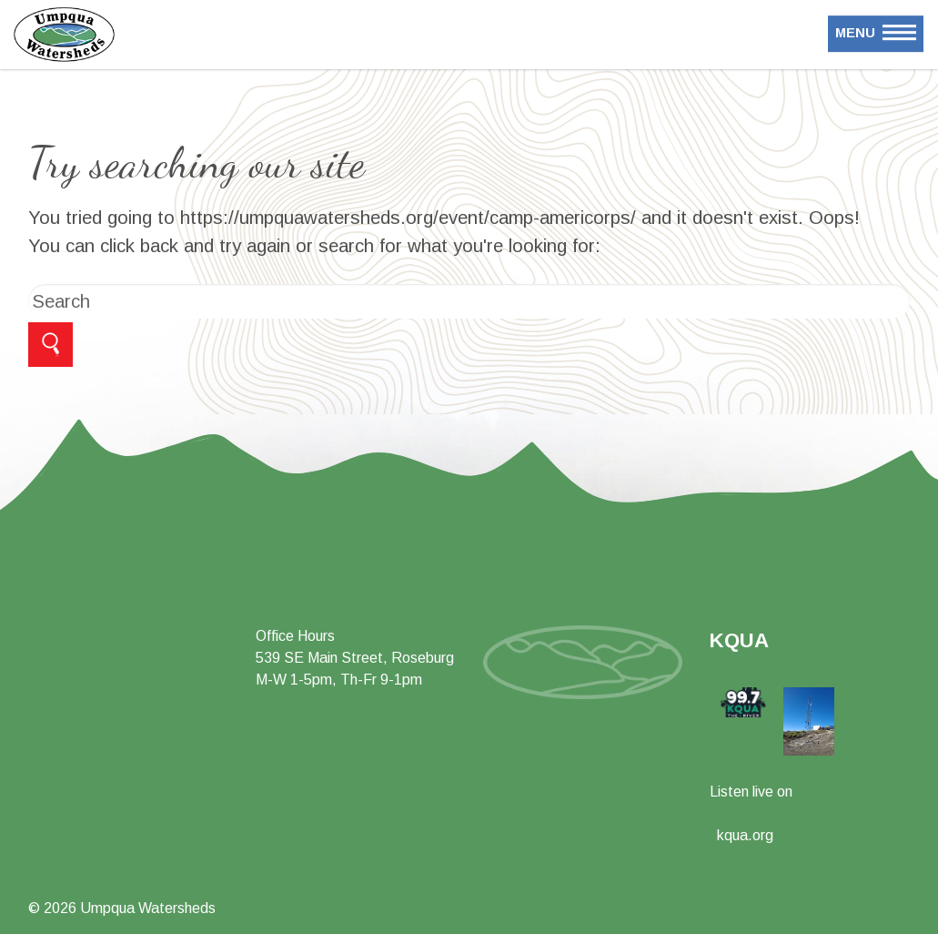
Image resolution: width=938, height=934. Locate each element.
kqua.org (745, 835)
